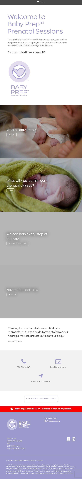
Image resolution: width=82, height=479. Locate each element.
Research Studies (14, 441)
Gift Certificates (13, 446)
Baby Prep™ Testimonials (41, 399)
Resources (11, 438)
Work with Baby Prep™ (16, 448)
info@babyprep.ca (52, 421)
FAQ (8, 443)
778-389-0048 (50, 418)
